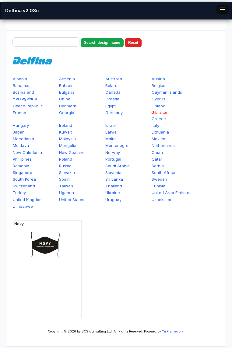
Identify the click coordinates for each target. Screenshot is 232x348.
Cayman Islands (167, 92)
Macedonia (23, 138)
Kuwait (65, 132)
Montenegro (116, 145)
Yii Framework (172, 331)
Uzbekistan (162, 199)
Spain (64, 179)
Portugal (113, 159)
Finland (158, 105)
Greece (159, 118)
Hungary (21, 125)
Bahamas (21, 85)
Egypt (110, 105)
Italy (155, 125)
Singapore (22, 172)
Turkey (19, 192)
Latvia (111, 132)
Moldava (21, 145)
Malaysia (67, 138)
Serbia (158, 165)
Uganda (66, 192)
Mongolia (67, 145)
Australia (113, 78)
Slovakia (67, 172)
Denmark (67, 105)
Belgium (159, 85)
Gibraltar (159, 112)
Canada (113, 92)
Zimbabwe (23, 206)
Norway (112, 152)
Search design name (102, 42)
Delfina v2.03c (22, 10)
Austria (158, 78)
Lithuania (160, 132)
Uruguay (113, 199)
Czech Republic (28, 105)
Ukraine (112, 192)
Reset (133, 42)
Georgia (66, 112)
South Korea (24, 179)
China (64, 98)
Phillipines (22, 159)
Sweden (159, 179)
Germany (114, 112)
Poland (65, 159)
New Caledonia (27, 152)
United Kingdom (28, 199)
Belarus (112, 85)
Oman (157, 152)
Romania (21, 165)
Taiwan (66, 185)
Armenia (67, 78)
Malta (110, 138)
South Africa (163, 172)
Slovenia (113, 172)
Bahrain (66, 85)
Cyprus (158, 98)
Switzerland (24, 185)
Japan (19, 132)
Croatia (112, 98)
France (19, 112)
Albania (20, 78)
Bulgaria (67, 92)
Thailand (113, 185)
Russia (65, 165)
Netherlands (163, 145)
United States (71, 199)
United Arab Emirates (172, 192)
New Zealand (72, 152)
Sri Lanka (114, 179)
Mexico (158, 138)
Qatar (157, 159)
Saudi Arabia (117, 165)
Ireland (65, 125)
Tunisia (158, 185)
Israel (110, 125)
